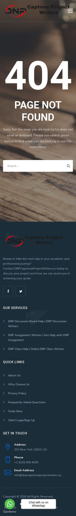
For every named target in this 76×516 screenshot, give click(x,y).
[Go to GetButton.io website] (9, 512)
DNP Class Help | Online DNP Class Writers (36, 349)
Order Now (15, 411)
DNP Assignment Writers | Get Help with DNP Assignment (38, 337)
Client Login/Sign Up (21, 420)
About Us (14, 375)
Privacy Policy (17, 393)
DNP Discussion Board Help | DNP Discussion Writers (37, 323)
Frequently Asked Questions (27, 402)
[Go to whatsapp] (10, 504)
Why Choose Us (18, 384)
